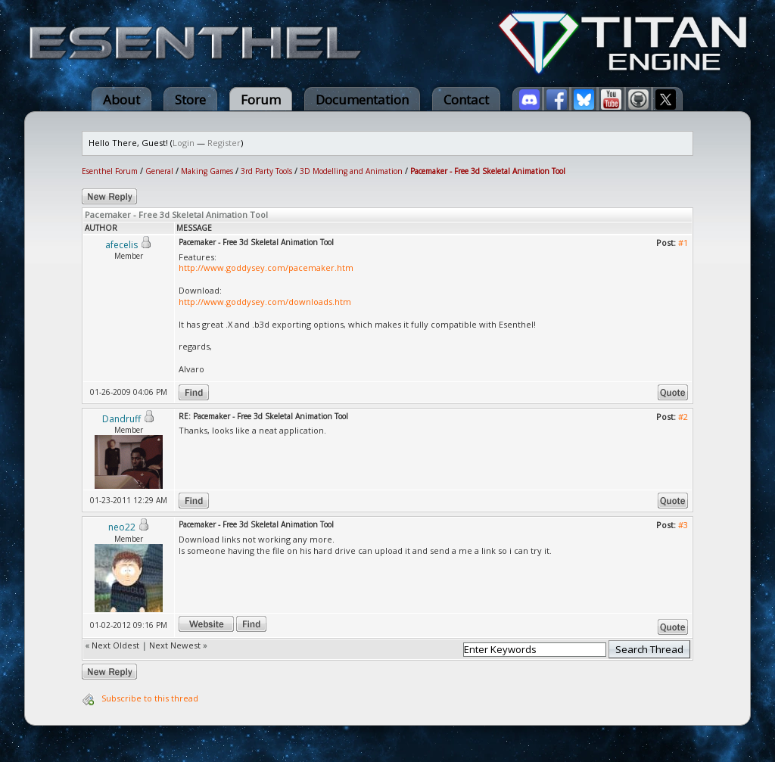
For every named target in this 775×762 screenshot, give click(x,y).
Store (190, 99)
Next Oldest (115, 645)
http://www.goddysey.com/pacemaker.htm (266, 267)
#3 (683, 524)
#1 (683, 242)
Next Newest (175, 645)
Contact (466, 99)
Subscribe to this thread (149, 698)
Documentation (362, 99)
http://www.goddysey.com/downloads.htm (265, 301)
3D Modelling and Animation (351, 171)
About (121, 99)
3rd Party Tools (266, 171)
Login (184, 142)
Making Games (207, 171)
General (159, 171)
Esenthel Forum (110, 171)
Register (224, 142)
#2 (683, 416)
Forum (261, 99)
